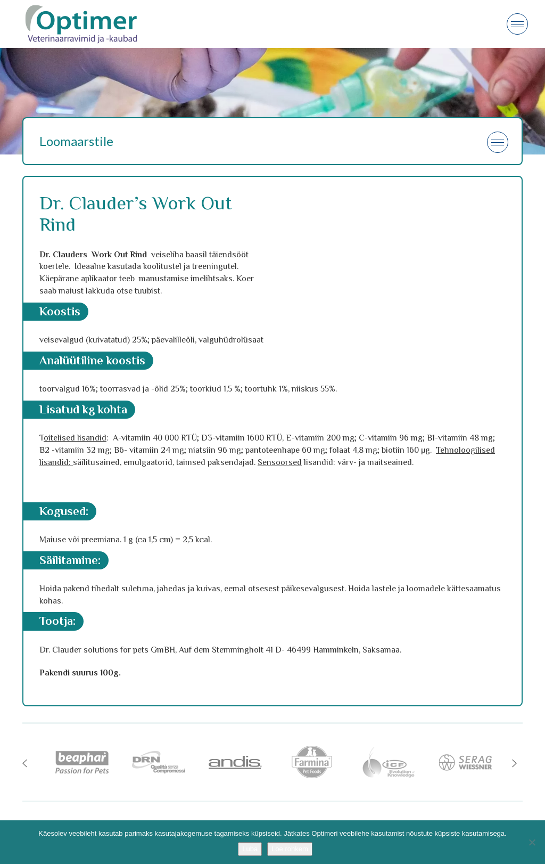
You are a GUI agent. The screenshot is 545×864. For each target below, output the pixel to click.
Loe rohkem (289, 849)
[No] (531, 842)
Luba (250, 849)
